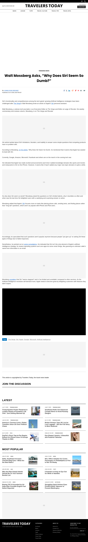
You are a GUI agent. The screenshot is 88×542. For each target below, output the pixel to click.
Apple (21, 339)
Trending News (44, 71)
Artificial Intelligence (44, 339)
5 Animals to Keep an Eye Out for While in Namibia (56, 472)
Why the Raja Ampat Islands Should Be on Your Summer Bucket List (12, 473)
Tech (11, 433)
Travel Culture (39, 534)
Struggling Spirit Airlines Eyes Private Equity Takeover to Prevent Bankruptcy (56, 486)
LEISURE (23, 11)
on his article (23, 150)
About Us (55, 526)
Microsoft (33, 339)
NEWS (14, 11)
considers (12, 279)
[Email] (80, 90)
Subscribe (81, 7)
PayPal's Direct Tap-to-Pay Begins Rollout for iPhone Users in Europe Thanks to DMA (15, 437)
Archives (37, 526)
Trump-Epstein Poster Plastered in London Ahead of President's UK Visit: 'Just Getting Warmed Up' (15, 411)
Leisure (37, 530)
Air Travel (57, 482)
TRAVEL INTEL (67, 11)
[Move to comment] (84, 90)
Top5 (36, 532)
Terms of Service (57, 530)
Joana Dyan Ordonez (11, 90)
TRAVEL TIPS (55, 11)
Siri (52, 103)
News (11, 456)
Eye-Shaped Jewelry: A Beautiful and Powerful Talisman (57, 436)
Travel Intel (38, 538)
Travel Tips (38, 536)
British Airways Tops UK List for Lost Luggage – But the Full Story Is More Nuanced (57, 424)
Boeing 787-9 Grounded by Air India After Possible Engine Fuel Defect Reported (14, 486)
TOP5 (31, 11)
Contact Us (56, 528)
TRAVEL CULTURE (42, 11)
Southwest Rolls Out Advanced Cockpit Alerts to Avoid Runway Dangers (56, 411)
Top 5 (54, 469)
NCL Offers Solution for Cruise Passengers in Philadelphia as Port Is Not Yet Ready (58, 460)
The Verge (17, 103)
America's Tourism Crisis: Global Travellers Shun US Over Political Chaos (14, 424)
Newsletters (82, 5)
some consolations (30, 244)
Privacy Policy (56, 532)
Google (26, 339)
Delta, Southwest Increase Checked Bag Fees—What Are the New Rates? (13, 460)
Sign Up (82, 531)
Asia (12, 469)
